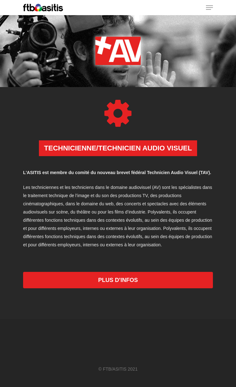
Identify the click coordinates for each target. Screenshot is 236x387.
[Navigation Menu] (209, 7)
